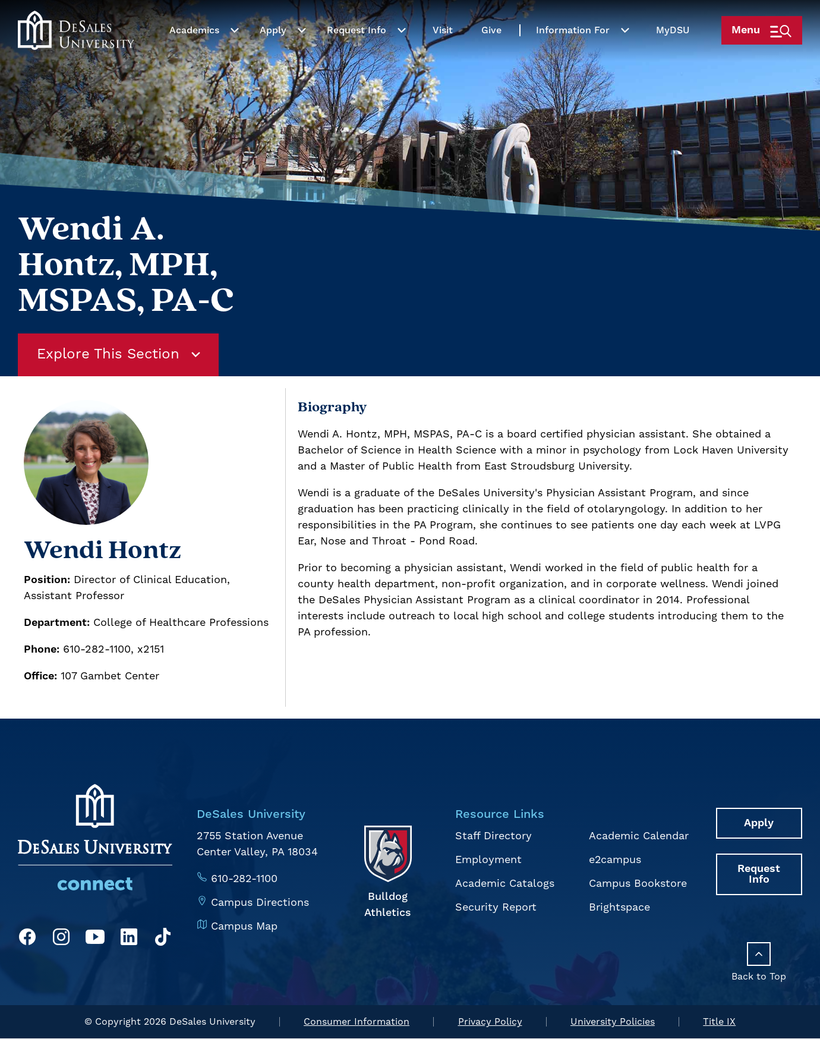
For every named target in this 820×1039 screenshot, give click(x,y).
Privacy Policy (490, 1022)
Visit (441, 55)
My (671, 55)
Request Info (355, 55)
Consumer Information (356, 1022)
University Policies (612, 1022)
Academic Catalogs (504, 882)
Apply (271, 55)
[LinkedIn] (128, 939)
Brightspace (619, 905)
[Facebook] (27, 939)
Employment (488, 859)
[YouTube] (95, 939)
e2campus (615, 859)
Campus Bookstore (638, 882)
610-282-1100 (245, 879)
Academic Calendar (639, 836)
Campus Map (244, 925)
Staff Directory (493, 836)
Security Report (496, 905)
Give (490, 55)
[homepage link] (76, 55)
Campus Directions (260, 902)
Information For (571, 55)
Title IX (719, 1022)
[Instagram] (61, 939)
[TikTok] (162, 939)
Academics (193, 55)
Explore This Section (119, 355)
